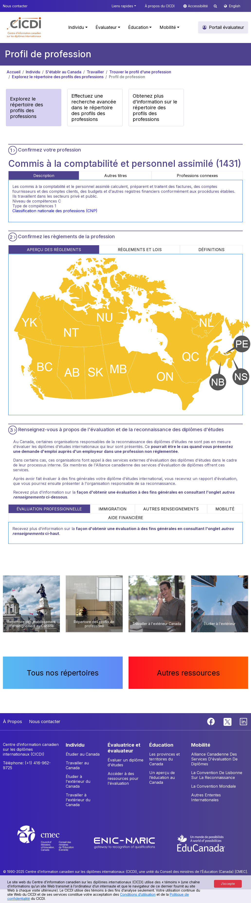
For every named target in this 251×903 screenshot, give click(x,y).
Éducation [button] (138, 27)
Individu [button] (76, 27)
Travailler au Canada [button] (77, 765)
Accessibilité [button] (198, 6)
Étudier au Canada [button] (83, 754)
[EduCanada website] (201, 842)
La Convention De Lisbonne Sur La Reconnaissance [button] (216, 775)
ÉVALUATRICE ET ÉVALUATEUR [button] (124, 748)
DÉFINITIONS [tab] (211, 249)
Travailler (95, 71)
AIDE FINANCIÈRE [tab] (125, 517)
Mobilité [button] (167, 27)
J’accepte (228, 884)
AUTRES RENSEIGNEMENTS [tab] (171, 508)
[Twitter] (228, 721)
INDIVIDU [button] (75, 745)
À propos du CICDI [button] (160, 6)
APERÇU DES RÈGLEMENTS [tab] (54, 249)
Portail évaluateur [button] (226, 27)
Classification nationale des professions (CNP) (54, 210)
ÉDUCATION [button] (161, 745)
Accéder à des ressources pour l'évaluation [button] (123, 778)
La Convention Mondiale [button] (213, 786)
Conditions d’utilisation (138, 894)
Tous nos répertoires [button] (63, 672)
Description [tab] (43, 175)
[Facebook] (211, 721)
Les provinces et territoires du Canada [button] (164, 759)
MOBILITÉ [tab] (224, 508)
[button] (24, 27)
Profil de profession (127, 76)
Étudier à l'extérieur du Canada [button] (78, 781)
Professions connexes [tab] (197, 175)
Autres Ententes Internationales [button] (206, 797)
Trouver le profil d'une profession (140, 71)
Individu (33, 71)
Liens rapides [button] (122, 6)
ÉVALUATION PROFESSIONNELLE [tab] (49, 508)
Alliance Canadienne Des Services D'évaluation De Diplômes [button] (214, 759)
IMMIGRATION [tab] (113, 508)
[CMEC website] (52, 842)
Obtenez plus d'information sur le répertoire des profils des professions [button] (155, 107)
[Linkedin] (243, 721)
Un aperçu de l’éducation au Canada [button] (162, 777)
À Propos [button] (12, 721)
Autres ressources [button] (188, 672)
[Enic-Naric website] (125, 842)
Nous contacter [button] (15, 6)
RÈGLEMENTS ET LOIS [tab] (140, 249)
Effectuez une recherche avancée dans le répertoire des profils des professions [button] (93, 107)
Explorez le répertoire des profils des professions (57, 76)
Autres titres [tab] (115, 175)
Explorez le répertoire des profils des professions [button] (26, 107)
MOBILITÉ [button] (200, 745)
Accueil (13, 71)
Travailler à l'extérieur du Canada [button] (78, 800)
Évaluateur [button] (106, 27)
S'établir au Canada (63, 71)
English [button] (234, 6)
